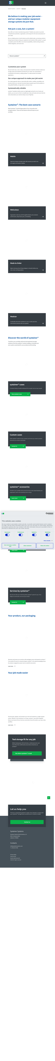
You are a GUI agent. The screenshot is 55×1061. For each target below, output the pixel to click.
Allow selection (27, 545)
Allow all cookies (44, 545)
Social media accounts (15, 858)
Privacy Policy (13, 854)
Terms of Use (13, 856)
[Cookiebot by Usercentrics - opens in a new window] (46, 514)
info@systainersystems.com (16, 846)
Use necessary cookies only (10, 545)
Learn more (11, 666)
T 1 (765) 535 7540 (14, 848)
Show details (47, 540)
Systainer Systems (11, 8)
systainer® (18, 8)
